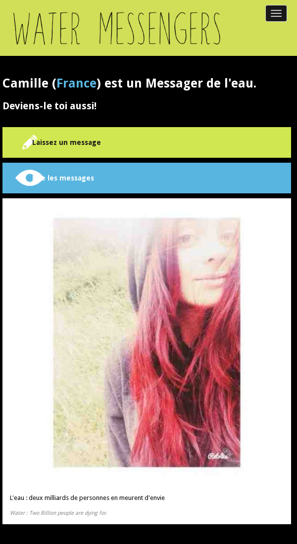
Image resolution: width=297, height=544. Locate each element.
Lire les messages (63, 178)
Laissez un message (66, 142)
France (76, 83)
